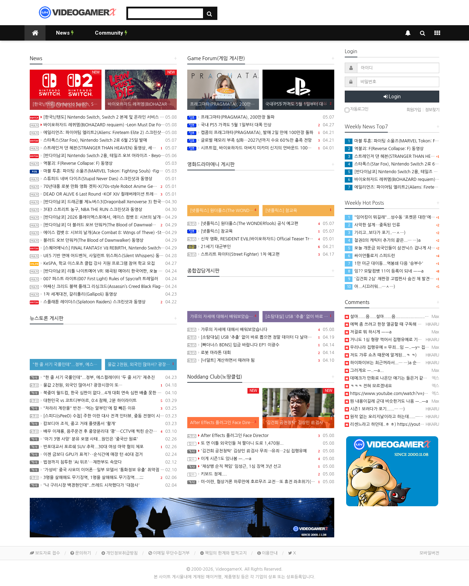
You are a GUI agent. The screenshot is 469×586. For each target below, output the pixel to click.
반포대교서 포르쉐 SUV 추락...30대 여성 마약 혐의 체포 (103, 447)
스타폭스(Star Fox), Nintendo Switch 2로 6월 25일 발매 (103, 140)
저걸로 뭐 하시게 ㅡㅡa (368, 332)
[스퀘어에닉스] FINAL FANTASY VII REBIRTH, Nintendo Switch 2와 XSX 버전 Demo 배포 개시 (103, 248)
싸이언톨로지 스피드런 (370, 256)
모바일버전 (429, 553)
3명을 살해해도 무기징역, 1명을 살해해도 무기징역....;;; (103, 477)
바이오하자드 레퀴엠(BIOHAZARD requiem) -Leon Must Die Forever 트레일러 (103, 125)
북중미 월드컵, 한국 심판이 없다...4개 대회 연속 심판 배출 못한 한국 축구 (103, 393)
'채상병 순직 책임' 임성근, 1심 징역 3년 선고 (260, 466)
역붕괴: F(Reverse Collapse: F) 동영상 (103, 163)
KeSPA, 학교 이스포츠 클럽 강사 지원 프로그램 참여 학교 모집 (103, 263)
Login (392, 96)
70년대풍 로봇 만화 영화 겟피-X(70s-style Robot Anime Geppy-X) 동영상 (103, 186)
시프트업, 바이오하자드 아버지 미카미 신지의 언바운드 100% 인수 (260, 148)
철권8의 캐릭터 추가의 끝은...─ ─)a (383, 240)
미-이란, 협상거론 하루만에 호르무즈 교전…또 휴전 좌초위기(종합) (260, 482)
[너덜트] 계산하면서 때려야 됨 (260, 360)
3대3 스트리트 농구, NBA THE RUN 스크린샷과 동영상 (103, 209)
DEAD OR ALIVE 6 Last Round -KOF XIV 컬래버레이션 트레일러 (103, 194)
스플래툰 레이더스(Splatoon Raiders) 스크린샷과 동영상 (103, 302)
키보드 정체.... (260, 474)
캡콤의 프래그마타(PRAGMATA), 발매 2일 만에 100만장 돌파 (260, 132)
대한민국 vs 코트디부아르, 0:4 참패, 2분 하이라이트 (103, 400)
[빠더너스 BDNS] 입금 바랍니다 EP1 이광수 (260, 345)
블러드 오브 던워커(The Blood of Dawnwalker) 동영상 (103, 240)
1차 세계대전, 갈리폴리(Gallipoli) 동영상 (103, 294)
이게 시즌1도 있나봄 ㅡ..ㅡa (260, 459)
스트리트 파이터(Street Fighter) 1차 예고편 (260, 254)
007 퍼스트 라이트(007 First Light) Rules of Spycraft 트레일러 (103, 279)
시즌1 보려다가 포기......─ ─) (375, 409)
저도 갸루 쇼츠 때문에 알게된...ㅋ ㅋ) (380, 355)
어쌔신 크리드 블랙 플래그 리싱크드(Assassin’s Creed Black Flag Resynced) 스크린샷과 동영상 (103, 286)
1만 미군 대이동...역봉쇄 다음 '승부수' (384, 263)
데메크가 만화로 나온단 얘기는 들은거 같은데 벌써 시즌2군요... (404, 378)
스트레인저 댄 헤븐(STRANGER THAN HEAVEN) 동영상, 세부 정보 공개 (103, 148)
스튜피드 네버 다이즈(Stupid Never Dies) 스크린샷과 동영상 (103, 179)
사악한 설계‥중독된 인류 (372, 225)
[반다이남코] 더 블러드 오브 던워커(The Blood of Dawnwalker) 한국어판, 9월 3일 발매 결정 (103, 225)
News (65, 33)
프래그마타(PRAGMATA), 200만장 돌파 (260, 117)
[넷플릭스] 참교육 (260, 231)
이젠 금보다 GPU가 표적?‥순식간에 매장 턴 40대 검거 (103, 454)
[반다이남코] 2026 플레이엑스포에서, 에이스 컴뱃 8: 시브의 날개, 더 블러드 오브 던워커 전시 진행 (103, 217)
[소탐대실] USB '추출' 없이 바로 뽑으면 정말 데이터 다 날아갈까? (260, 337)
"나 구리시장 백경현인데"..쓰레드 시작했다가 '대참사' (103, 485)
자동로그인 (356, 109)
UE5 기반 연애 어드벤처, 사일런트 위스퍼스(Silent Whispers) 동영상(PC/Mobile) (103, 256)
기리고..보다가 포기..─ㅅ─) (375, 233)
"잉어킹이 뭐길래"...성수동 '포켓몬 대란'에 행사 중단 (397, 217)
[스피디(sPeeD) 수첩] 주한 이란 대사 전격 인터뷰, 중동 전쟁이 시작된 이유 (103, 416)
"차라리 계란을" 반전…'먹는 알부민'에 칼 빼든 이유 (103, 408)
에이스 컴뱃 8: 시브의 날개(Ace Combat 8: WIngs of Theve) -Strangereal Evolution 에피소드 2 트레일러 (103, 232)
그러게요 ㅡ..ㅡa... (364, 370)
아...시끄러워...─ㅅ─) (370, 286)
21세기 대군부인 (260, 246)
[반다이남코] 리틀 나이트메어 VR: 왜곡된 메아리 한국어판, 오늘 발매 (103, 271)
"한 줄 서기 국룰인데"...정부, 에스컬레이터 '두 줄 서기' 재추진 (103, 377)
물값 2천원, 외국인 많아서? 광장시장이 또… (103, 385)
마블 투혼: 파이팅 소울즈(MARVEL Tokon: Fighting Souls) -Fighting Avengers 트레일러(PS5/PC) (103, 171)
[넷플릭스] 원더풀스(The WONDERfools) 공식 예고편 (260, 223)
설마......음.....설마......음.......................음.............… (397, 317)
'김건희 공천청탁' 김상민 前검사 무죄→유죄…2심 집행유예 (260, 451)
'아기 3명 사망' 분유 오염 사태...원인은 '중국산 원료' (103, 439)
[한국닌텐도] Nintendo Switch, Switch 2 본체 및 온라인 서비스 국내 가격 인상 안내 (103, 117)
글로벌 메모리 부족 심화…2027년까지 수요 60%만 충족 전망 (260, 140)
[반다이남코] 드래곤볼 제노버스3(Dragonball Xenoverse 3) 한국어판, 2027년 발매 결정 (103, 202)
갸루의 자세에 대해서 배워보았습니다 (260, 329)
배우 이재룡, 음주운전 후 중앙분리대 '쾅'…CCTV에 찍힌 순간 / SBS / (103, 431)
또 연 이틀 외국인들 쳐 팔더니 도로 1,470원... (260, 443)
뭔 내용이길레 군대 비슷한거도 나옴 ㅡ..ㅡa (386, 401)
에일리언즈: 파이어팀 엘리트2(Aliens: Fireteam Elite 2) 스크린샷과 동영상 (103, 132)
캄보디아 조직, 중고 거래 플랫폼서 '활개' (103, 424)
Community (111, 33)
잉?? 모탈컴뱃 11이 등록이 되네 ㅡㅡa (384, 271)
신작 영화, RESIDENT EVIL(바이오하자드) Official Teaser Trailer (260, 239)
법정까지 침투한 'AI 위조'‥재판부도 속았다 (103, 462)
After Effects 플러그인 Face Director (260, 435)
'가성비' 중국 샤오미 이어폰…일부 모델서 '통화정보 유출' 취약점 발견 (103, 470)
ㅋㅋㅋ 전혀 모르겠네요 (368, 386)
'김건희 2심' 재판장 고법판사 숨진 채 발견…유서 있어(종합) (403, 279)
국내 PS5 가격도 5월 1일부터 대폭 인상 (260, 125)
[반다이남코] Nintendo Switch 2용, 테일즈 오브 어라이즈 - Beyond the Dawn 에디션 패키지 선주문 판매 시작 (103, 156)
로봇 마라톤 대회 (260, 352)
